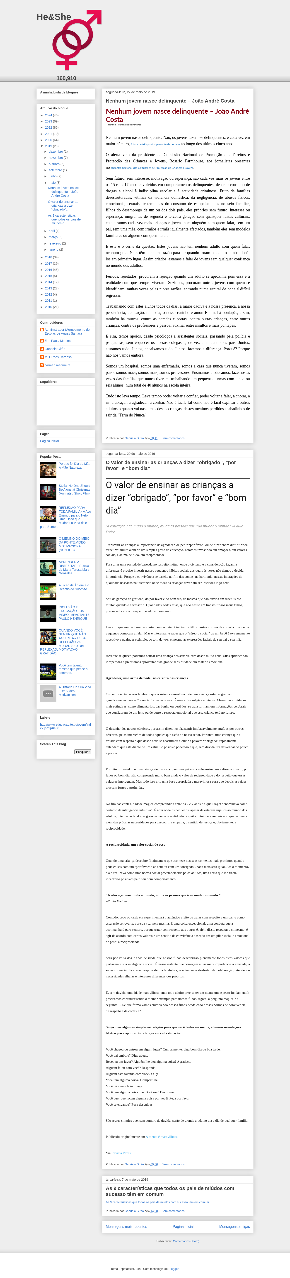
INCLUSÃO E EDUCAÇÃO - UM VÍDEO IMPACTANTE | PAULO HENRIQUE (75, 612)
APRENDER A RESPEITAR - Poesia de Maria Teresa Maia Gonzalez (74, 567)
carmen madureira (57, 365)
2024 (49, 115)
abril (52, 231)
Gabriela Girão (55, 349)
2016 (49, 270)
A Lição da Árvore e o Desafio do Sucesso (74, 587)
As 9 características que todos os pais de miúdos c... (64, 219)
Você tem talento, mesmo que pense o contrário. (73, 669)
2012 (49, 294)
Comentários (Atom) (186, 1241)
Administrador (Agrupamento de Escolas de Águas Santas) (67, 331)
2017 (49, 263)
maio (52, 182)
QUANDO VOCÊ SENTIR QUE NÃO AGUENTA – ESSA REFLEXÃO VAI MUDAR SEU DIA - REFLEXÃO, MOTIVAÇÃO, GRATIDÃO (63, 642)
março (53, 237)
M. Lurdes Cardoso (58, 357)
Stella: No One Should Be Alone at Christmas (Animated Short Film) (74, 489)
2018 (49, 257)
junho (53, 176)
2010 (49, 307)
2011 (49, 300)
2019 (49, 146)
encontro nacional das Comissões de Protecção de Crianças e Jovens (152, 167)
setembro (56, 170)
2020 (49, 140)
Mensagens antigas (234, 1227)
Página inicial (183, 1227)
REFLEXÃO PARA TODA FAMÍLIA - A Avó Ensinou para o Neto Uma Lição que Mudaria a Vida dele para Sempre (65, 517)
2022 (49, 127)
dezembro (56, 151)
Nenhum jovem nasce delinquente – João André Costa (170, 101)
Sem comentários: (174, 438)
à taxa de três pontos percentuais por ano (155, 144)
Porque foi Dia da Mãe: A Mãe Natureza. (75, 465)
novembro (56, 157)
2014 (49, 282)
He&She (53, 17)
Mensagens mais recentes (126, 1227)
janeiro (54, 249)
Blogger (174, 1269)
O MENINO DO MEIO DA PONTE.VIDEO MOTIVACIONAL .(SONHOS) (74, 544)
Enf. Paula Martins (57, 341)
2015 (49, 276)
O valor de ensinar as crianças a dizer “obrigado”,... (63, 205)
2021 (49, 134)
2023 (49, 121)
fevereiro (55, 243)
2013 (49, 288)
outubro (54, 164)
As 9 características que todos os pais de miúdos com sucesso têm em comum (157, 1202)
